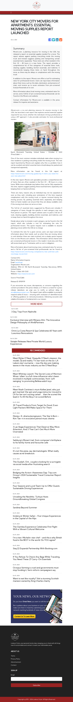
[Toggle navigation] (11, 12)
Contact (14, 665)
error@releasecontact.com (20, 292)
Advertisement (16, 662)
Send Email (19, 262)
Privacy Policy (15, 659)
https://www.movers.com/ (26, 274)
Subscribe (36, 685)
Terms (13, 656)
